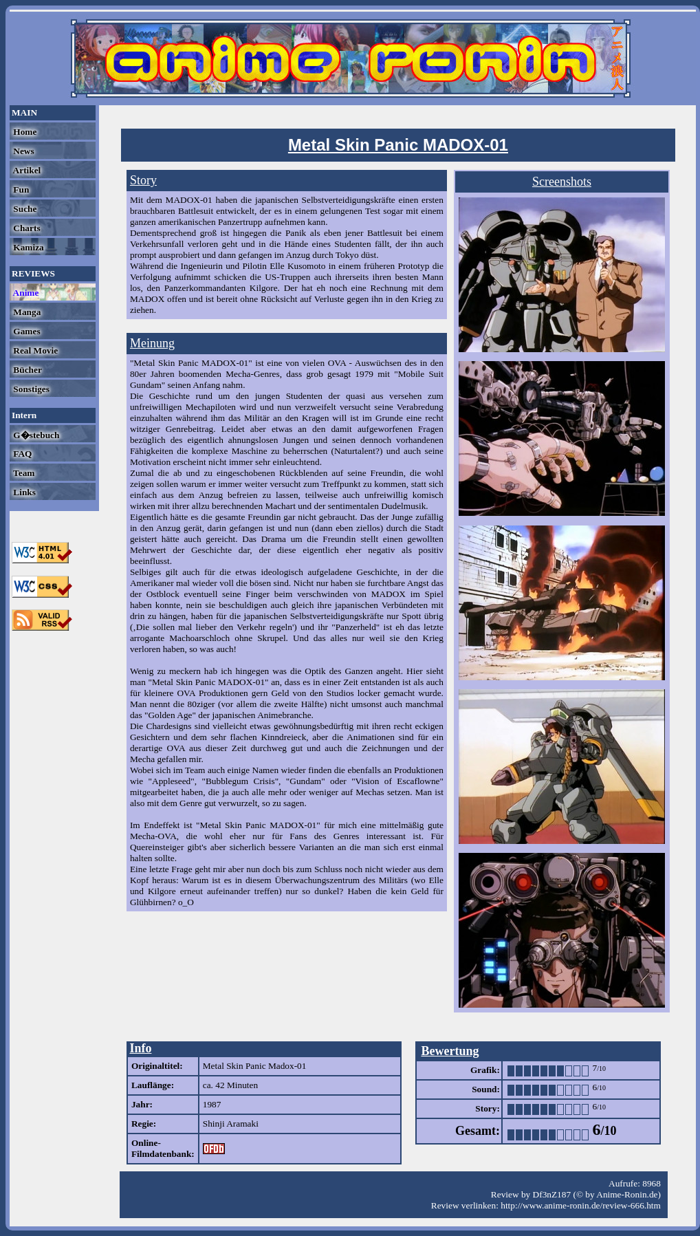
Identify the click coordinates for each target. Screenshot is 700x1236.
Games (26, 331)
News (22, 151)
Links (23, 492)
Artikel (26, 170)
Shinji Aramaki (231, 1123)
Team (22, 473)
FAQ (21, 453)
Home (23, 132)
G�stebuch (35, 435)
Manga (26, 312)
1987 (212, 1104)
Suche (23, 209)
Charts (26, 228)
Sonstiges (30, 389)
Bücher (26, 370)
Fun (20, 189)
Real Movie (34, 350)
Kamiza (27, 247)
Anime (25, 293)
